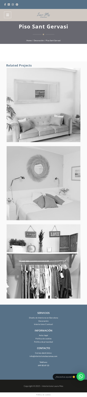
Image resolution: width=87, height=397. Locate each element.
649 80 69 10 (43, 365)
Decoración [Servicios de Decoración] (43, 321)
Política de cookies (43, 338)
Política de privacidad (43, 342)
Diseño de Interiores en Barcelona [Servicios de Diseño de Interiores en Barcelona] (43, 318)
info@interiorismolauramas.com (43, 356)
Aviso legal (43, 335)
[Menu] (7, 15)
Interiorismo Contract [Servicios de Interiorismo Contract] (43, 324)
